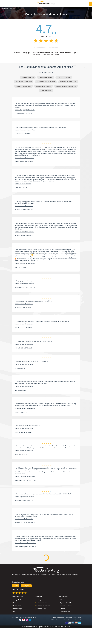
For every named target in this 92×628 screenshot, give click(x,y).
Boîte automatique (42, 603)
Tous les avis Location (45, 77)
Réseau (15, 603)
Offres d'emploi (17, 608)
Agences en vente (65, 611)
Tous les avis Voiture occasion (46, 82)
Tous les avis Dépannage (23, 86)
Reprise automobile (65, 603)
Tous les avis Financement (24, 82)
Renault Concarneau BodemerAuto (25, 543)
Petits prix (39, 600)
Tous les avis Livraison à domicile (66, 86)
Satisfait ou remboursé (66, 600)
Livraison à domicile (66, 606)
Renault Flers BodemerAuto (23, 184)
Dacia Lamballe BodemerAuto (24, 519)
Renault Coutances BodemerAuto (25, 130)
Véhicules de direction (43, 606)
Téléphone (26, 586)
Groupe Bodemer (18, 600)
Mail (16, 586)
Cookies (78, 617)
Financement (17, 606)
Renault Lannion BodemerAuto (24, 206)
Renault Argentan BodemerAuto (24, 497)
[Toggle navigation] (2, 4)
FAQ (14, 611)
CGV (68, 620)
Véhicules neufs (41, 608)
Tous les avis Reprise (63, 77)
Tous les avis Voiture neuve (68, 82)
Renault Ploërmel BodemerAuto (24, 158)
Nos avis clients (18, 589)
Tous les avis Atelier (28, 77)
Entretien (62, 608)
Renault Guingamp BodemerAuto (24, 110)
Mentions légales (70, 617)
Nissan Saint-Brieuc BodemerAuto (25, 408)
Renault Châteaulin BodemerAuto (25, 476)
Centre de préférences (58, 617)
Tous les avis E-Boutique (43, 86)
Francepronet (32, 617)
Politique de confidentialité (58, 620)
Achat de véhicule (46, 90)
